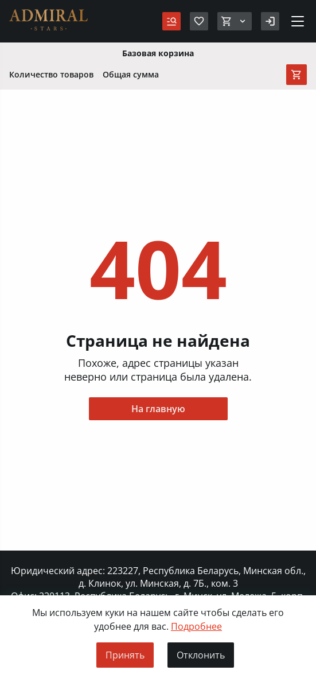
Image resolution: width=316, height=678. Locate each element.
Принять (125, 655)
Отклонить (201, 655)
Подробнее (196, 626)
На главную (158, 408)
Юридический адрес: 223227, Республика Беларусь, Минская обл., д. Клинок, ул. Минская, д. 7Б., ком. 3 (158, 577)
